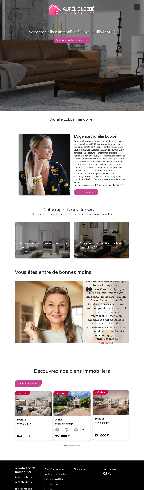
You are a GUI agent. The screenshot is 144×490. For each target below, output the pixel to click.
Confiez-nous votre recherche (56, 472)
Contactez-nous (25, 487)
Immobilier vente (51, 482)
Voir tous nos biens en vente (72, 40)
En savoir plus (86, 192)
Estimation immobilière (53, 477)
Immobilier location (52, 487)
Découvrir (23, 253)
